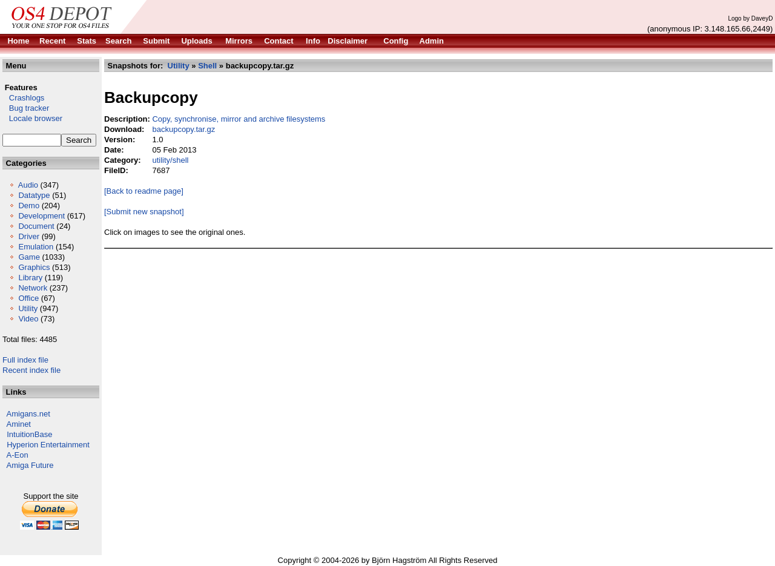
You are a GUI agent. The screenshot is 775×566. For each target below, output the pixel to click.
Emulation (35, 246)
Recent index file (31, 370)
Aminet (19, 424)
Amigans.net (28, 413)
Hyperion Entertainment (48, 444)
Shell (207, 65)
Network (32, 287)
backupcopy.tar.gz (183, 129)
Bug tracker (25, 108)
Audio (28, 184)
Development (41, 215)
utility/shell (170, 160)
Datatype (34, 195)
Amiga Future (30, 465)
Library (30, 277)
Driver (28, 236)
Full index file (25, 359)
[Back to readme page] (143, 191)
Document (36, 226)
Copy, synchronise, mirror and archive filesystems (238, 118)
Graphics (34, 267)
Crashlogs (23, 97)
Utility (28, 308)
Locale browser (32, 118)
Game (28, 257)
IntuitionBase (29, 434)
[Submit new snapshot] (144, 211)
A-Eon (17, 454)
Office (28, 298)
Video (28, 318)
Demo (28, 205)
